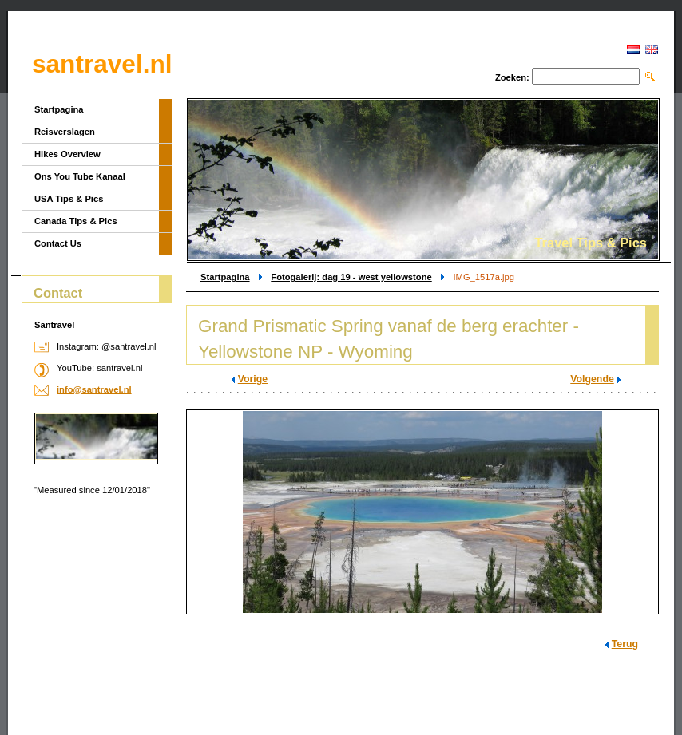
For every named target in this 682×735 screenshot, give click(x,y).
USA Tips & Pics (68, 199)
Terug (625, 644)
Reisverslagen (64, 131)
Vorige (253, 379)
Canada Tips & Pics (75, 221)
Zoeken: (512, 77)
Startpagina (225, 277)
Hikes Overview (67, 154)
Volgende (592, 379)
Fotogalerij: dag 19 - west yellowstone (351, 277)
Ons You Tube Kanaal (79, 176)
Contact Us (57, 243)
